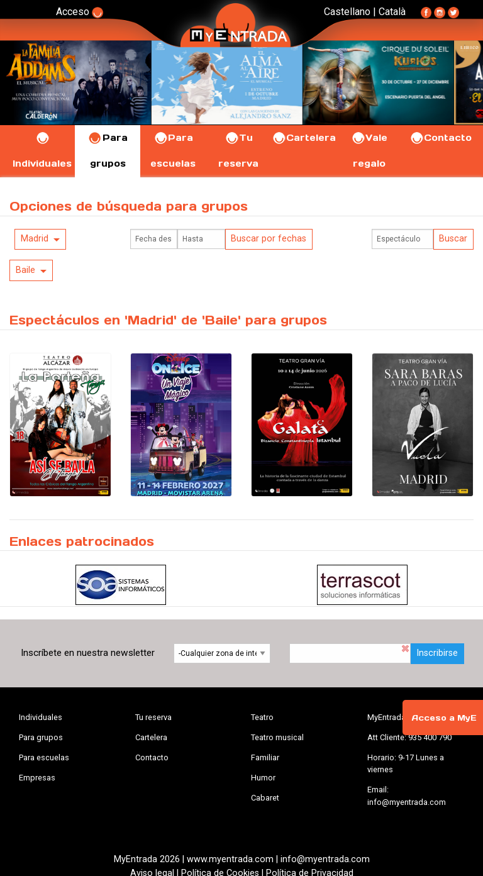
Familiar (265, 757)
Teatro (262, 717)
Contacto (440, 137)
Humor (263, 777)
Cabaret (265, 797)
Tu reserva (153, 717)
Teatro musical (277, 737)
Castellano (347, 12)
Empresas (37, 777)
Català (392, 12)
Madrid (34, 238)
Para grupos (41, 737)
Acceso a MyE (444, 717)
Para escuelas (44, 757)
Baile (25, 270)
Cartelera (304, 137)
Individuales (40, 717)
